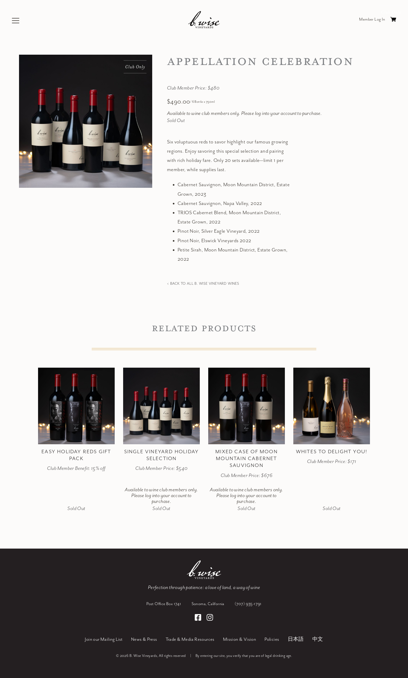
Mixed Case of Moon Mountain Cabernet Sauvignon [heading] (246, 459)
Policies (272, 639)
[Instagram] (210, 618)
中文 (317, 639)
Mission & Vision (239, 639)
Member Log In (372, 19)
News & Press (144, 639)
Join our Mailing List (103, 639)
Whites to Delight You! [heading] (331, 452)
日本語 (296, 639)
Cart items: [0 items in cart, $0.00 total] (393, 20)
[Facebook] (199, 618)
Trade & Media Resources (190, 639)
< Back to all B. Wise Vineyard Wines (203, 284)
